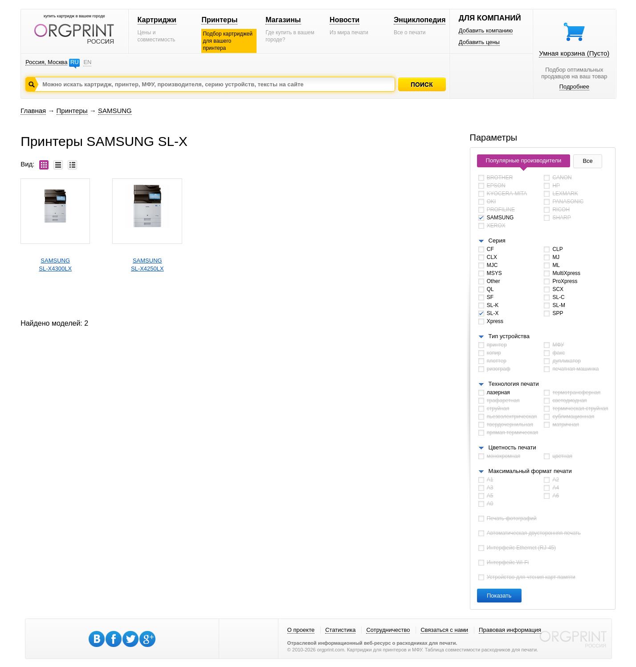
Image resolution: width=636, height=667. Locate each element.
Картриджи (157, 20)
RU (74, 62)
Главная (33, 110)
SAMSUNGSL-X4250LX (147, 264)
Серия (497, 240)
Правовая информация (510, 630)
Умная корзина (574, 53)
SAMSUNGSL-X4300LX (55, 264)
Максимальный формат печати (530, 471)
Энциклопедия (420, 20)
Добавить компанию (486, 30)
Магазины (283, 20)
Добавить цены (479, 42)
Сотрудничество (388, 630)
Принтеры (219, 20)
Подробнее (574, 86)
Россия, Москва (46, 62)
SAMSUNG (115, 110)
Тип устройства (509, 336)
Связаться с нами (444, 630)
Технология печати (514, 383)
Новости (344, 20)
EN (87, 62)
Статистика (340, 630)
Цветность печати (512, 447)
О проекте (300, 630)
